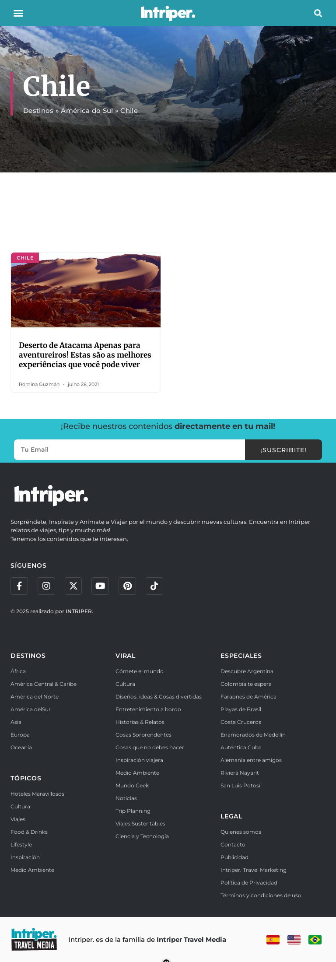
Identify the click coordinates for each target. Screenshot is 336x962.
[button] (18, 13)
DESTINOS (28, 656)
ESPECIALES (241, 656)
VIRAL (126, 656)
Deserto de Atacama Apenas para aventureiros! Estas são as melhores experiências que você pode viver (85, 355)
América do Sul (87, 110)
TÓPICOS (26, 778)
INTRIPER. (79, 611)
